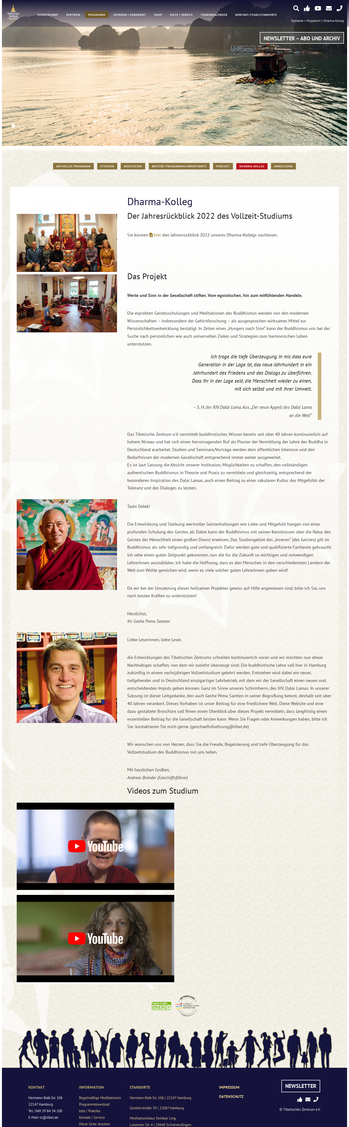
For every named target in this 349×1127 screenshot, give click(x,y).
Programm (96, 15)
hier (157, 235)
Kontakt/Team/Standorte (256, 15)
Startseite (297, 21)
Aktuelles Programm (73, 166)
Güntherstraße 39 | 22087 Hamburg (157, 1108)
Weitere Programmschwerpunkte (179, 166)
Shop (158, 15)
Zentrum (73, 15)
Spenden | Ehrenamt (129, 15)
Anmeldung (283, 166)
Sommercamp (47, 15)
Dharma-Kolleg (334, 21)
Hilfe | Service (181, 15)
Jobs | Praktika (89, 1111)
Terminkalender (214, 15)
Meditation (133, 166)
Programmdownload (94, 1104)
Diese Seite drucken (94, 1124)
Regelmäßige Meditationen (100, 1097)
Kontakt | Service (92, 1117)
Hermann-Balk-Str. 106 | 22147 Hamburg (160, 1097)
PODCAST (223, 166)
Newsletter (300, 1086)
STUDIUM (107, 166)
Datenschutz (231, 1096)
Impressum (229, 1087)
